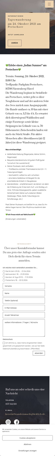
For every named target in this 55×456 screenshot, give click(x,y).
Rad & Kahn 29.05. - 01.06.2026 (16, 271)
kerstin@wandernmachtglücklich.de (25, 414)
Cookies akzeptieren (27, 438)
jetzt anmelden (16, 35)
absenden (39, 353)
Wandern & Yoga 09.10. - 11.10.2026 (18, 277)
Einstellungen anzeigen (28, 450)
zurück (14, 43)
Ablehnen (27, 444)
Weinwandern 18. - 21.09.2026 (16, 274)
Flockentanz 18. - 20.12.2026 (15, 280)
